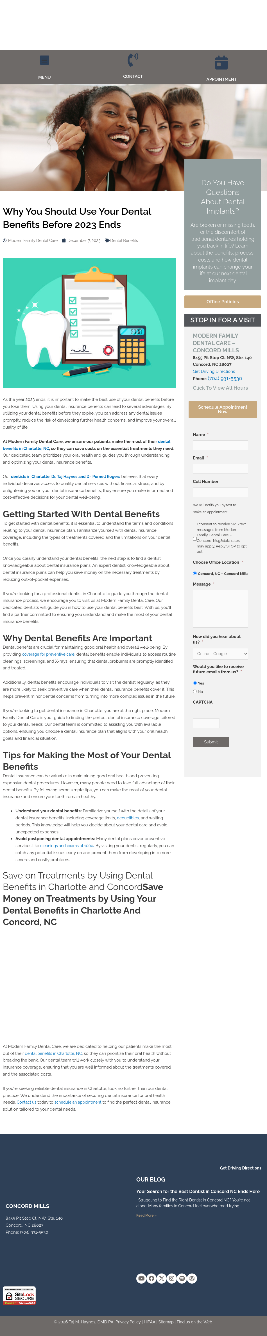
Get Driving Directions (214, 371)
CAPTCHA (202, 711)
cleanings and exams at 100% (68, 845)
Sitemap (166, 1322)
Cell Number (205, 482)
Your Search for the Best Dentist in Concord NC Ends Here (198, 1191)
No (200, 701)
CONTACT (133, 76)
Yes (201, 692)
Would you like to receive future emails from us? (218, 678)
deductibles (128, 817)
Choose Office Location (218, 563)
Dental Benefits (130, 240)
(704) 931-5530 (222, 378)
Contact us (27, 1102)
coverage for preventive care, (50, 654)
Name (201, 434)
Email (200, 458)
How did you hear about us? (217, 647)
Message (203, 585)
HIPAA (149, 1322)
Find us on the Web (196, 1322)
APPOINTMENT (222, 79)
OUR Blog (150, 1179)
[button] (44, 60)
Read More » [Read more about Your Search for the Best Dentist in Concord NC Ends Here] (146, 1215)
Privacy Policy (126, 1322)
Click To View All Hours (215, 387)
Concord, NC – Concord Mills (223, 574)
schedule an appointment (81, 1102)
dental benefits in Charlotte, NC (55, 1053)
